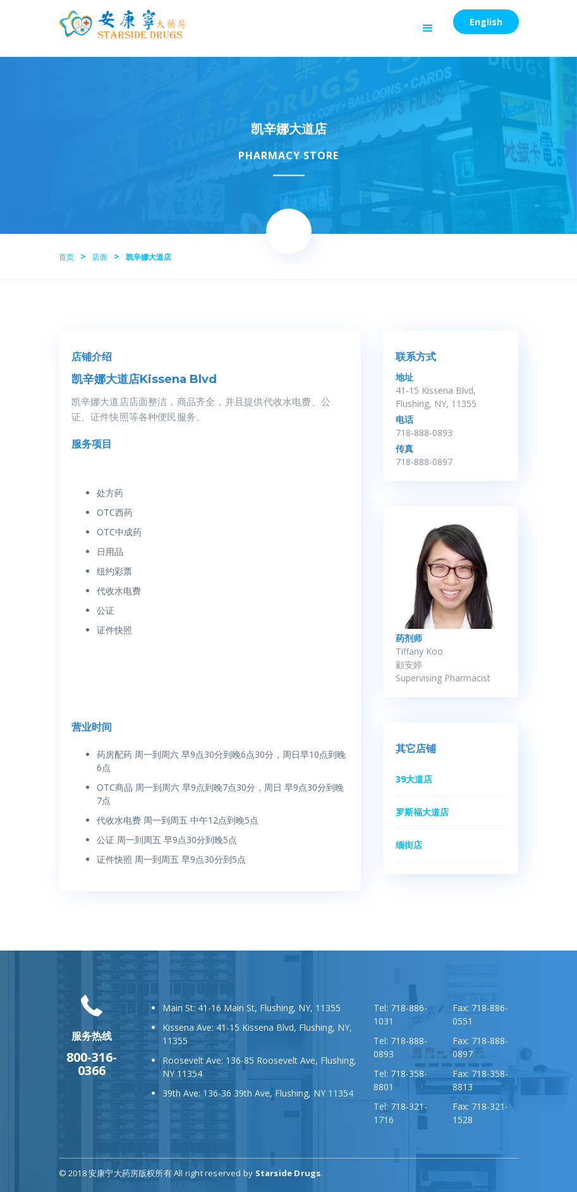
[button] (428, 28)
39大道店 (414, 779)
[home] (122, 24)
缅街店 (409, 845)
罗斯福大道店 (422, 812)
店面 (99, 257)
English (486, 22)
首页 (66, 257)
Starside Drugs (288, 1173)
